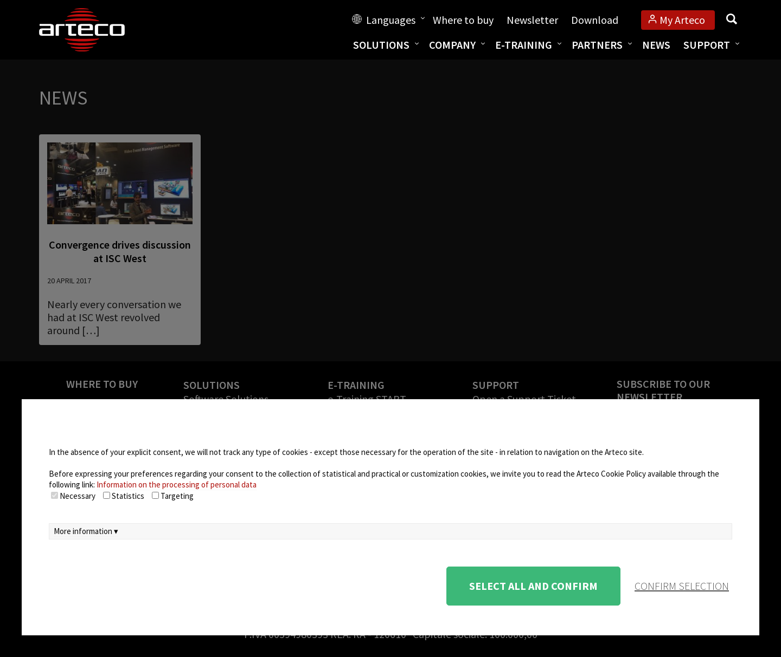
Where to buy (463, 20)
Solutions (381, 44)
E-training (523, 44)
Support (706, 44)
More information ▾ (86, 531)
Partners (597, 44)
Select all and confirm (533, 586)
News (656, 44)
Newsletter (532, 20)
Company (452, 44)
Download (594, 20)
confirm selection (682, 586)
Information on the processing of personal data (177, 484)
